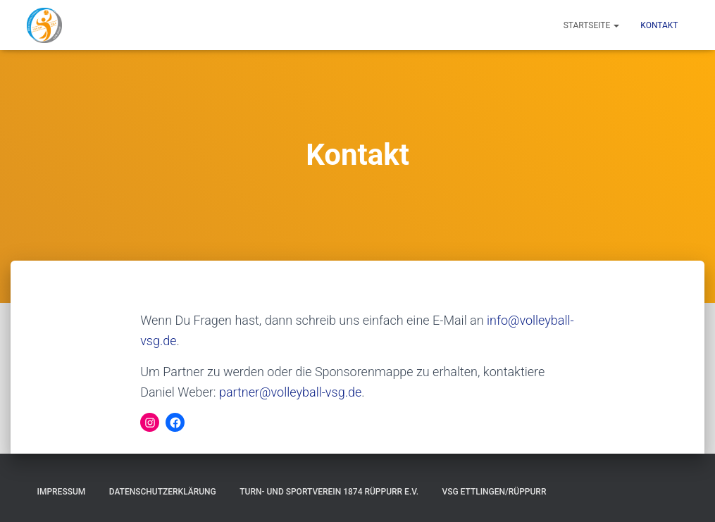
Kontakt (659, 25)
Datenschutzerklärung (162, 492)
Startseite (592, 25)
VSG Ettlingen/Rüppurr (494, 492)
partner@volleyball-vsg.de (290, 392)
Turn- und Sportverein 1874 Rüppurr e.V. (329, 492)
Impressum (61, 492)
